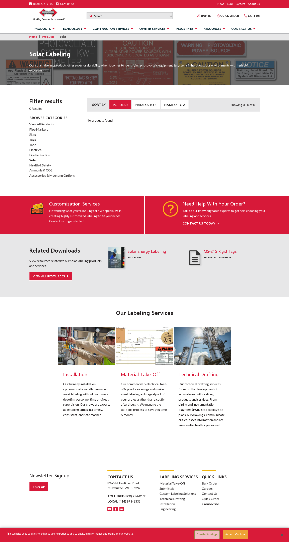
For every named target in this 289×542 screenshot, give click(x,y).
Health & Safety (40, 165)
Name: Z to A (174, 105)
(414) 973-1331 (129, 501)
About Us (254, 3)
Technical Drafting (172, 499)
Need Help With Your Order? (214, 204)
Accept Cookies (235, 534)
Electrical (35, 150)
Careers (240, 3)
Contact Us (65, 3)
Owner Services (152, 28)
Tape (32, 145)
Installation (167, 504)
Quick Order (210, 499)
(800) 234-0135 (41, 3)
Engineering (168, 509)
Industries (185, 28)
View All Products (41, 124)
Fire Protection (39, 155)
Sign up (39, 487)
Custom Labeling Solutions (178, 493)
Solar (33, 160)
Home (33, 36)
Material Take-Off (172, 483)
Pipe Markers (38, 129)
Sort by (99, 104)
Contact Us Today (201, 223)
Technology (72, 28)
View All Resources (49, 276)
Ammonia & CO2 (41, 170)
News (220, 3)
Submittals (167, 488)
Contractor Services (111, 28)
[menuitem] (204, 15)
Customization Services (74, 204)
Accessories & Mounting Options (52, 175)
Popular (120, 105)
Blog (230, 3)
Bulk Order (209, 483)
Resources (212, 28)
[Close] (282, 535)
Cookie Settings (207, 534)
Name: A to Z (146, 105)
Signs (32, 134)
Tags (32, 139)
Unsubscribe (210, 504)
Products (42, 28)
